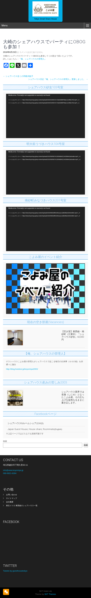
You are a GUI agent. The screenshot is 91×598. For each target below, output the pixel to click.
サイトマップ (11, 498)
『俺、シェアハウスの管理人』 (32, 59)
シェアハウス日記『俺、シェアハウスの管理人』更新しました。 (58, 79)
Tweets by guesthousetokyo (15, 571)
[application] (45, 116)
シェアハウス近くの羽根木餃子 (18, 76)
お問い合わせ (11, 495)
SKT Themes (50, 594)
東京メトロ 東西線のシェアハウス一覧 (21, 506)
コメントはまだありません (31, 52)
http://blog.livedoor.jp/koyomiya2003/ (22, 369)
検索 (5, 441)
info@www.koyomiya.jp (13, 470)
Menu (5, 25)
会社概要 (9, 502)
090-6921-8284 (9, 473)
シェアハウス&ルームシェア (22, 423)
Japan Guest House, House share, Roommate (31, 429)
